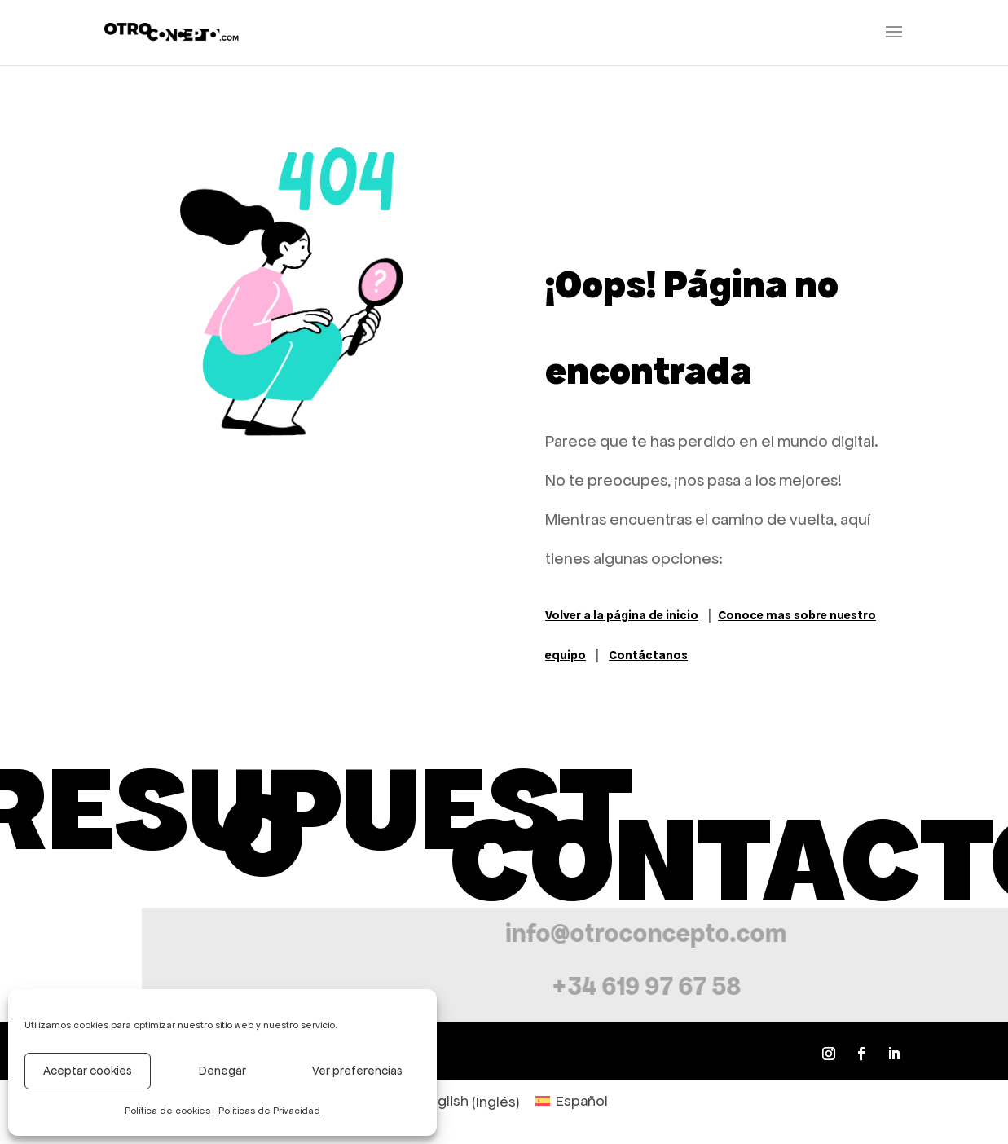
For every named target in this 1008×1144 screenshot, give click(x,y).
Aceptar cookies (87, 1070)
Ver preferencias (357, 1070)
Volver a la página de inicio (621, 615)
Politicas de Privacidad (269, 1110)
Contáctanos (648, 655)
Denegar (222, 1070)
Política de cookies (167, 1110)
